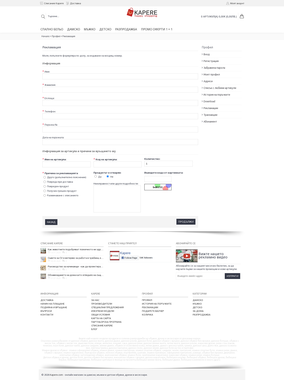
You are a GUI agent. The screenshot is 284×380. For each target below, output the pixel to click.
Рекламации (211, 108)
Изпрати (232, 276)
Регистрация (211, 61)
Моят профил (212, 74)
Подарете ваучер (153, 310)
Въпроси (46, 310)
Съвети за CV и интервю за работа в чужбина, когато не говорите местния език (76, 257)
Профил (56, 36)
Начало (45, 36)
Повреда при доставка (60, 181)
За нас (95, 300)
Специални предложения (107, 307)
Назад (51, 222)
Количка (147, 314)
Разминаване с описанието (62, 195)
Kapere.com (56, 374)
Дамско (198, 300)
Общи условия (100, 314)
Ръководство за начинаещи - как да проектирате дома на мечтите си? (76, 266)
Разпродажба (201, 314)
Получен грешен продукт (61, 190)
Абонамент (210, 121)
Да (99, 176)
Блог (94, 329)
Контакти (47, 314)
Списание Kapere (102, 325)
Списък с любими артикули (220, 88)
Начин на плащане (52, 303)
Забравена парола (214, 67)
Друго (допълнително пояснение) (66, 177)
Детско (197, 307)
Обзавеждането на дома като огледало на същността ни (76, 275)
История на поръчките (217, 94)
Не (111, 176)
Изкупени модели (102, 310)
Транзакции (210, 114)
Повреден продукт (58, 186)
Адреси (208, 81)
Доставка (47, 300)
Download (209, 101)
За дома (198, 310)
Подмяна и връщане (54, 307)
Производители (101, 303)
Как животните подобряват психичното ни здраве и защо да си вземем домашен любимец (76, 249)
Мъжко (197, 303)
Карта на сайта (101, 318)
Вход (207, 54)
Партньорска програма (106, 321)
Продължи (186, 221)
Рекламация (68, 36)
